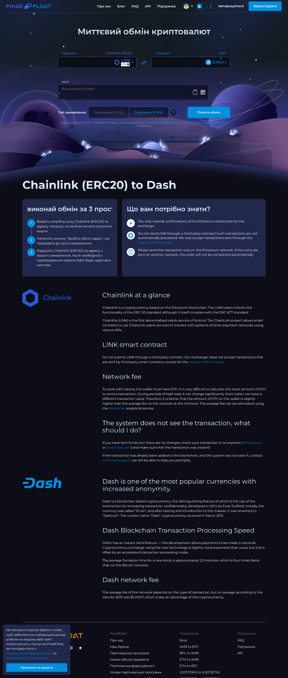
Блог (121, 6)
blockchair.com (118, 445)
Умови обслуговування (129, 657)
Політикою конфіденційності (207, 119)
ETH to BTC (189, 663)
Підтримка (166, 6)
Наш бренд (119, 644)
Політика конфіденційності (132, 663)
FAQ (135, 6)
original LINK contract (155, 240)
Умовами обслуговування (28, 656)
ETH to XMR (189, 657)
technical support (116, 458)
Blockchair (117, 406)
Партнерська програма (129, 650)
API (148, 6)
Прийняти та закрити (38, 667)
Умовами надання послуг (165, 119)
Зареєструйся (265, 6)
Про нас (104, 6)
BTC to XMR (189, 650)
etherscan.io (252, 440)
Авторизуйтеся (231, 6)
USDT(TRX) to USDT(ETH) (200, 670)
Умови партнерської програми (136, 670)
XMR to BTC (189, 644)
